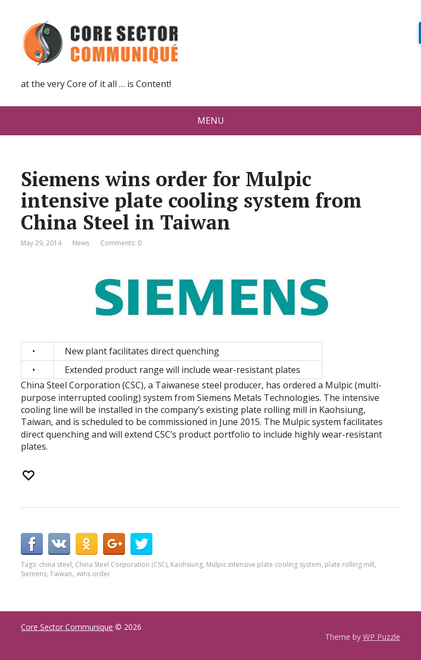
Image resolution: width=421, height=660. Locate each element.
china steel (55, 564)
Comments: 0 (120, 243)
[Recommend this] (29, 475)
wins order (93, 573)
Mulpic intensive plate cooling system (263, 564)
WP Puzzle (381, 637)
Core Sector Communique (67, 627)
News (80, 243)
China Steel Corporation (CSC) (121, 564)
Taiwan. (61, 573)
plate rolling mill (349, 564)
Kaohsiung (186, 564)
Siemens (34, 573)
